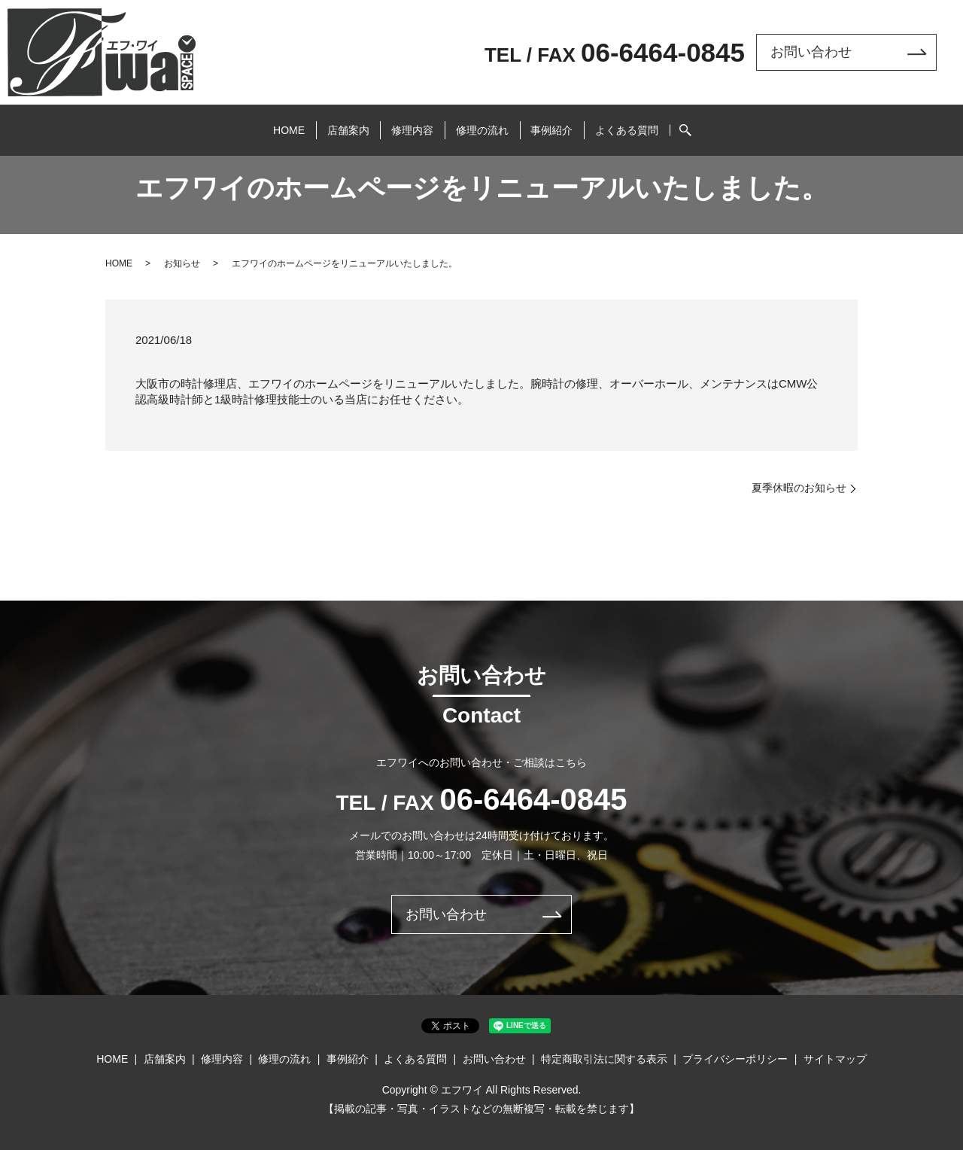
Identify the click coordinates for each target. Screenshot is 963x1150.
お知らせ (182, 263)
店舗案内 (334, 123)
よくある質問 (650, 123)
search (713, 123)
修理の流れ (486, 123)
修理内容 (408, 123)
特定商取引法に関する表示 (604, 1059)
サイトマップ (835, 1059)
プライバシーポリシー (735, 1059)
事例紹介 (566, 123)
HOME (265, 123)
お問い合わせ (811, 51)
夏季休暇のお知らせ (799, 488)
